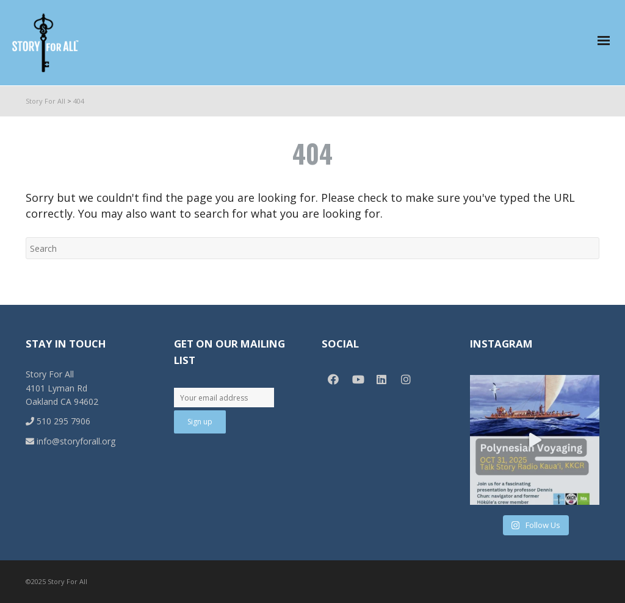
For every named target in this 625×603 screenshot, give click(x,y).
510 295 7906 (58, 421)
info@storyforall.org (70, 441)
